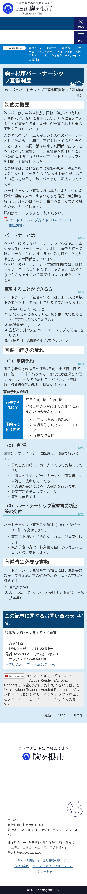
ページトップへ (75, 808)
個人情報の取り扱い (55, 860)
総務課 (66, 47)
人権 (44, 55)
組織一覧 (52, 47)
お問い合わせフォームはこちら (30, 664)
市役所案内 (21, 866)
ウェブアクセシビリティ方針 (53, 866)
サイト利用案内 (28, 860)
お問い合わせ (43, 871)
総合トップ (35, 47)
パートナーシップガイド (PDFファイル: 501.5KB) (41, 223)
